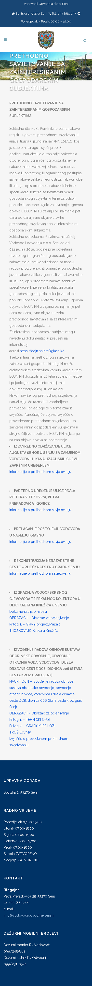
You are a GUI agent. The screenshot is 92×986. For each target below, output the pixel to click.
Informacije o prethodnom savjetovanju (40, 472)
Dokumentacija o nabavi (28, 612)
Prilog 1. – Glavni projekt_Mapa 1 (34, 624)
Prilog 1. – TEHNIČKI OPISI (29, 720)
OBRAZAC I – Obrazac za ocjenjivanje (39, 618)
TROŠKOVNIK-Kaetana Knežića (33, 631)
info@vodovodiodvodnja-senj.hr (29, 915)
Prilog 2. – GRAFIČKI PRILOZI (32, 726)
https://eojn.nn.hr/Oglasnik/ (42, 351)
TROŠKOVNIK (20, 732)
